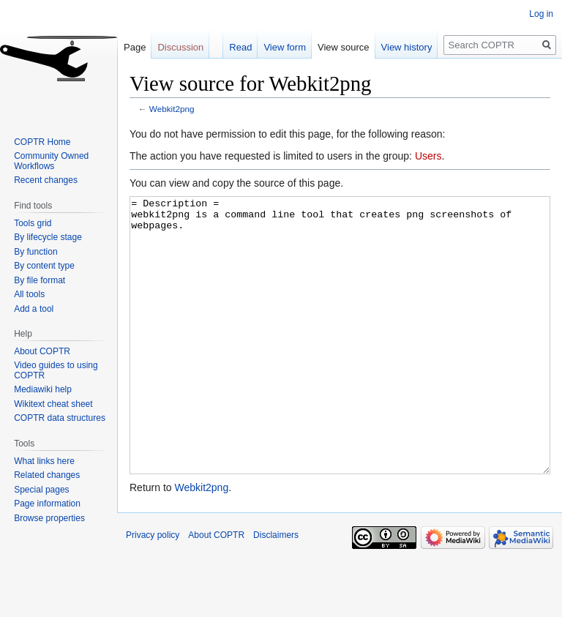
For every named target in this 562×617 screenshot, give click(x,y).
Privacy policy (152, 590)
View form (284, 47)
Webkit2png (172, 108)
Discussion (180, 47)
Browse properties (49, 518)
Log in (541, 14)
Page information (47, 503)
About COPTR (42, 351)
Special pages (41, 490)
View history (406, 47)
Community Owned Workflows (51, 161)
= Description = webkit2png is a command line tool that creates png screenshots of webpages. (340, 362)
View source (344, 47)
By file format (39, 280)
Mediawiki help (43, 389)
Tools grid (32, 223)
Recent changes (46, 180)
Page (135, 47)
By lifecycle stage (48, 237)
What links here (44, 461)
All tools (29, 294)
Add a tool (33, 309)
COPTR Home (42, 142)
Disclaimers (276, 590)
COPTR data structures (59, 418)
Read (240, 47)
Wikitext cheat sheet (53, 404)
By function (35, 252)
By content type (44, 266)
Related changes (47, 475)
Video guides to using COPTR (56, 370)
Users (428, 156)
